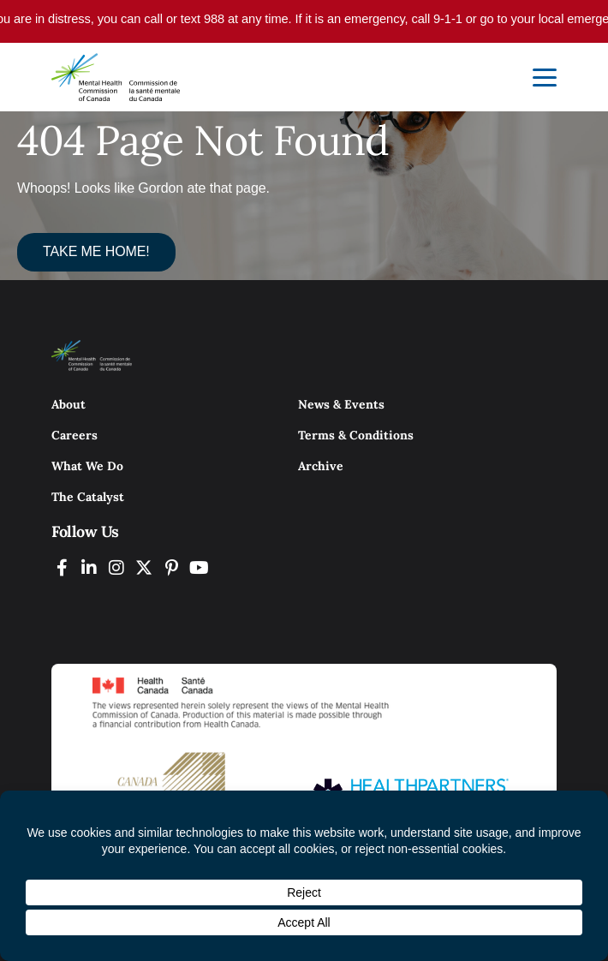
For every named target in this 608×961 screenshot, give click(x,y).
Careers (74, 435)
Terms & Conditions (356, 435)
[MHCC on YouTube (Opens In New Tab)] (198, 567)
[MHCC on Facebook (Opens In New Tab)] (61, 567)
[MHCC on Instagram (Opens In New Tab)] (116, 567)
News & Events (341, 404)
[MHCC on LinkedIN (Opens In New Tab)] (89, 567)
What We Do (87, 466)
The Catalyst (87, 496)
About (68, 404)
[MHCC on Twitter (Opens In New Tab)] (144, 567)
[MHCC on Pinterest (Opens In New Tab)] (171, 567)
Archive (320, 466)
